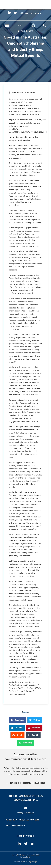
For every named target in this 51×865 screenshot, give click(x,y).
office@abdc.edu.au (25, 813)
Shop (20, 25)
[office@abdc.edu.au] (25, 808)
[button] (6, 25)
